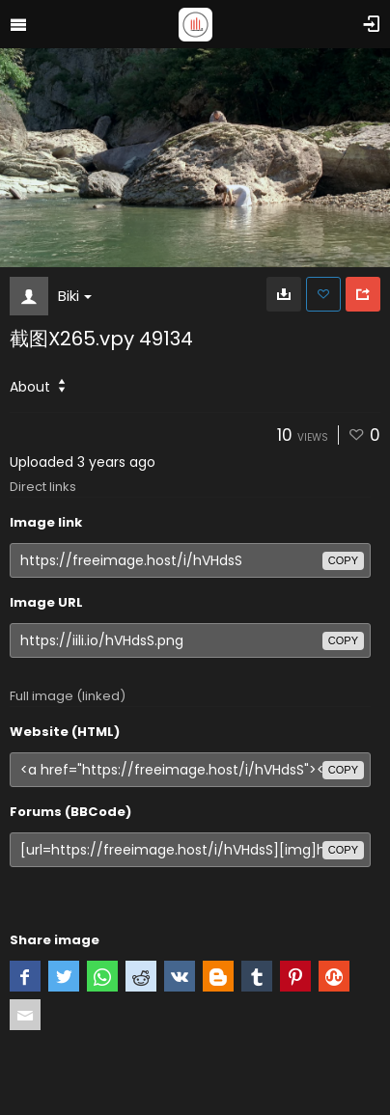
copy (343, 560)
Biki (75, 296)
